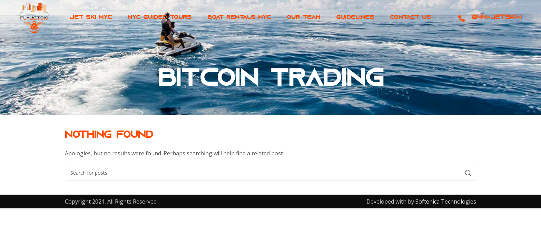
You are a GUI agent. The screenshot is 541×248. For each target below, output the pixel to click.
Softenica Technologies (445, 201)
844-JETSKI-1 (497, 22)
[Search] (270, 173)
